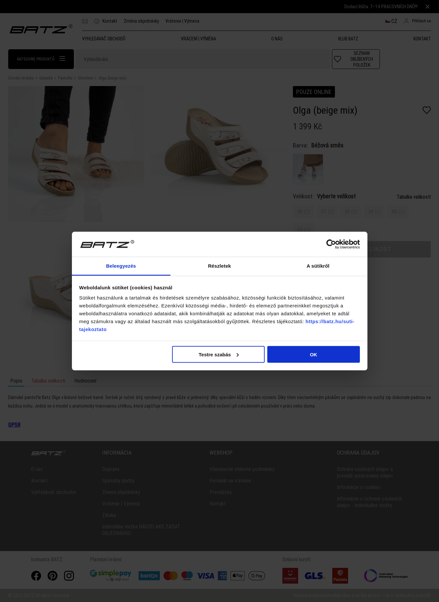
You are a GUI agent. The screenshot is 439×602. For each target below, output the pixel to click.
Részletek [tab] (219, 266)
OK (314, 354)
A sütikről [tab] (318, 266)
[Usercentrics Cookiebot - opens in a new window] (331, 244)
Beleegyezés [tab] (121, 266)
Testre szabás (219, 354)
